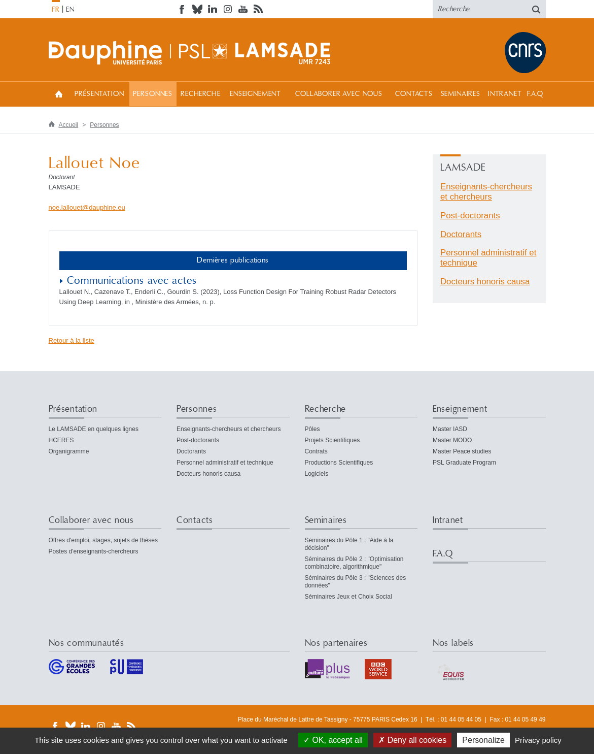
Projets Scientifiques (332, 440)
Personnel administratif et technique (225, 462)
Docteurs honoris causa (485, 281)
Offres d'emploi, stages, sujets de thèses (103, 540)
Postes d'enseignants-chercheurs (93, 551)
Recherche (201, 94)
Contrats (316, 451)
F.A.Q (535, 94)
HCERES (61, 440)
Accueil (59, 93)
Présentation (99, 94)
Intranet (505, 94)
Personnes (152, 94)
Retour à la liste (71, 340)
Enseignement (255, 94)
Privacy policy (538, 740)
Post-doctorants (470, 215)
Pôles (312, 429)
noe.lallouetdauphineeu (87, 207)
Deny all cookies (412, 740)
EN (70, 9)
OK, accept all (333, 740)
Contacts (414, 94)
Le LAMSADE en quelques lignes (93, 429)
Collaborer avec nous (338, 94)
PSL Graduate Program (464, 462)
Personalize (483, 740)
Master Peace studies (462, 451)
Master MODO (452, 440)
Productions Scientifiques (339, 462)
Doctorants (460, 234)
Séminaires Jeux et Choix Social (348, 596)
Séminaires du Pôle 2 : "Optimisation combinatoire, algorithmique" (354, 562)
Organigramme (69, 451)
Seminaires (460, 94)
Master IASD (450, 429)
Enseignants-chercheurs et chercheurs (486, 192)
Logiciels (317, 473)
